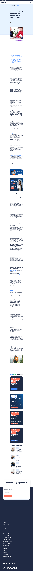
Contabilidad (5, 504)
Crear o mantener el (13, 233)
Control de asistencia (7, 514)
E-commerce (19, 233)
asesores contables (19, 74)
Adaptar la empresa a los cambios (16, 310)
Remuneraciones (6, 508)
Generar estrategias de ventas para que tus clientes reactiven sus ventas (17, 56)
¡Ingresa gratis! (14, 387)
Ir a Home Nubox (4, 0)
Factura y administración (7, 506)
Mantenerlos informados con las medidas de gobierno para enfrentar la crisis (17, 60)
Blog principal (12, 5)
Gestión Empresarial (19, 40)
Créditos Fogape (13, 269)
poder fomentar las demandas (17, 209)
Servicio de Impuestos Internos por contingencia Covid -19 (16, 288)
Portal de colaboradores (7, 512)
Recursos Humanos (6, 510)
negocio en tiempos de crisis (16, 154)
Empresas (17, 5)
